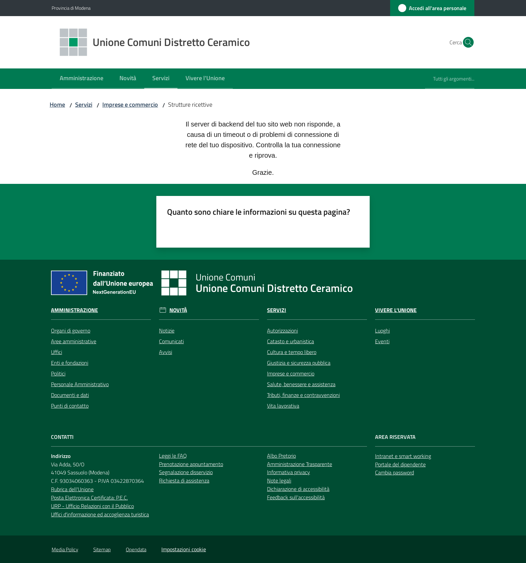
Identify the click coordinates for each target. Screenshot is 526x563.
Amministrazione (74, 310)
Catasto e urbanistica (290, 341)
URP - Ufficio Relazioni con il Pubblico (92, 506)
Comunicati (171, 341)
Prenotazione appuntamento (191, 464)
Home (57, 104)
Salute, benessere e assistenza (301, 384)
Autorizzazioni (282, 330)
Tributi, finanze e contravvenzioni (303, 395)
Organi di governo (70, 330)
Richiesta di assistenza (184, 480)
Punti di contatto (70, 406)
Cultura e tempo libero (291, 352)
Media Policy (65, 549)
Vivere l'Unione (396, 310)
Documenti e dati (70, 395)
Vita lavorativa (283, 406)
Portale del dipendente (400, 464)
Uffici (56, 352)
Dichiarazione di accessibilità (298, 489)
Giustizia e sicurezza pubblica (298, 363)
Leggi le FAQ (173, 456)
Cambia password (394, 472)
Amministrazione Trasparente (299, 464)
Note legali (279, 480)
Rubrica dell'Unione (72, 489)
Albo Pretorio (281, 456)
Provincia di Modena (71, 7)
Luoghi (382, 330)
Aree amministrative (73, 341)
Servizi (83, 104)
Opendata (136, 549)
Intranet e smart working (403, 456)
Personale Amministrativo (80, 384)
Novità (178, 310)
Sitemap (102, 549)
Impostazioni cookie (183, 549)
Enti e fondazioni (69, 363)
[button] (466, 42)
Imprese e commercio (130, 104)
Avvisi (165, 352)
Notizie (166, 330)
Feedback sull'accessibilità (296, 497)
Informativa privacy (288, 472)
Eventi (382, 341)
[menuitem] (81, 78)
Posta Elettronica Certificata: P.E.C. (89, 498)
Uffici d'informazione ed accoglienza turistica (100, 514)
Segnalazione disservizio (186, 472)
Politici (58, 373)
